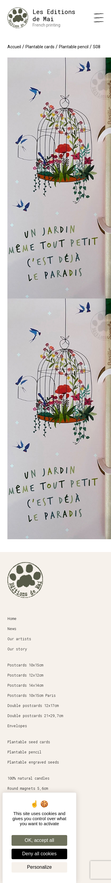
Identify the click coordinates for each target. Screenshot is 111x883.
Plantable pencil (74, 46)
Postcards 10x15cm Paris (31, 695)
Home (12, 618)
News (11, 628)
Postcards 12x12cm (25, 675)
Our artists (19, 638)
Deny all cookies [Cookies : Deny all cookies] (39, 853)
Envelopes (17, 725)
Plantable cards (39, 46)
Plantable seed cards (28, 741)
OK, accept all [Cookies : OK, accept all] (39, 840)
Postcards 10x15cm (25, 665)
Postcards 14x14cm (25, 685)
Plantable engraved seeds (33, 762)
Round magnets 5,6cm (27, 788)
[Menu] (99, 17)
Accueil (14, 46)
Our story (17, 648)
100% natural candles (28, 778)
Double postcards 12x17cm (33, 705)
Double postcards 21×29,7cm (35, 715)
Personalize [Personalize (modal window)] (39, 867)
